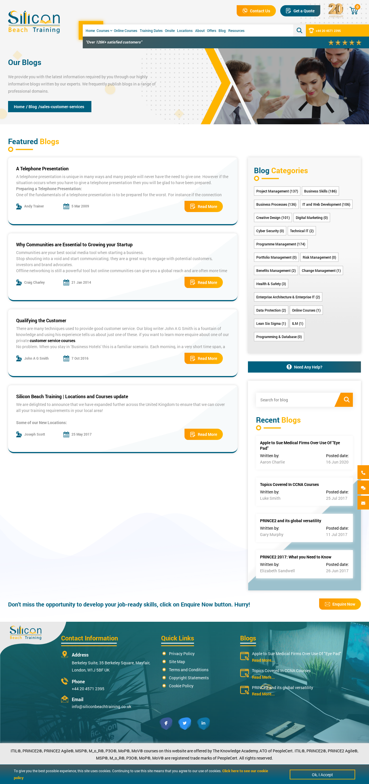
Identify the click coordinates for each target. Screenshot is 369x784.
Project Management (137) (277, 191)
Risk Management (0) (319, 257)
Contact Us (256, 11)
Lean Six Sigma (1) (271, 323)
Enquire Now (340, 604)
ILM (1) (297, 323)
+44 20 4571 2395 (325, 30)
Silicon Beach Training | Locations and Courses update (72, 396)
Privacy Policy (182, 653)
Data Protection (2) (271, 310)
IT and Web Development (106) (326, 204)
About (200, 30)
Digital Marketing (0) (312, 217)
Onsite (170, 30)
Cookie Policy (181, 685)
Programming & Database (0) (279, 336)
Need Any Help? (304, 367)
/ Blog (31, 106)
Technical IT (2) (302, 230)
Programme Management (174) (280, 244)
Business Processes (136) (276, 204)
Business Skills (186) (320, 191)
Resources (236, 30)
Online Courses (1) (306, 310)
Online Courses (125, 30)
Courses (104, 30)
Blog (222, 30)
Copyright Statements (189, 677)
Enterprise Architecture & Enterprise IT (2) (288, 297)
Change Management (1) (321, 270)
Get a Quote (300, 11)
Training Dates (151, 30)
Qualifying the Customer (41, 320)
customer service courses (52, 340)
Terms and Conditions (188, 669)
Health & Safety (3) (271, 283)
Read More (203, 206)
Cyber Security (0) (270, 230)
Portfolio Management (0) (276, 257)
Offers (211, 30)
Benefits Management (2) (276, 270)
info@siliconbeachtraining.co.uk (101, 706)
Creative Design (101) (273, 217)
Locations (185, 30)
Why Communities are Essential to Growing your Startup (74, 244)
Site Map (177, 661)
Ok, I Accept (322, 774)
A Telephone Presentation (42, 168)
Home (90, 30)
